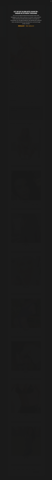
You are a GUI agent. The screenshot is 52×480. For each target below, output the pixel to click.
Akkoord (21, 26)
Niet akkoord (30, 26)
